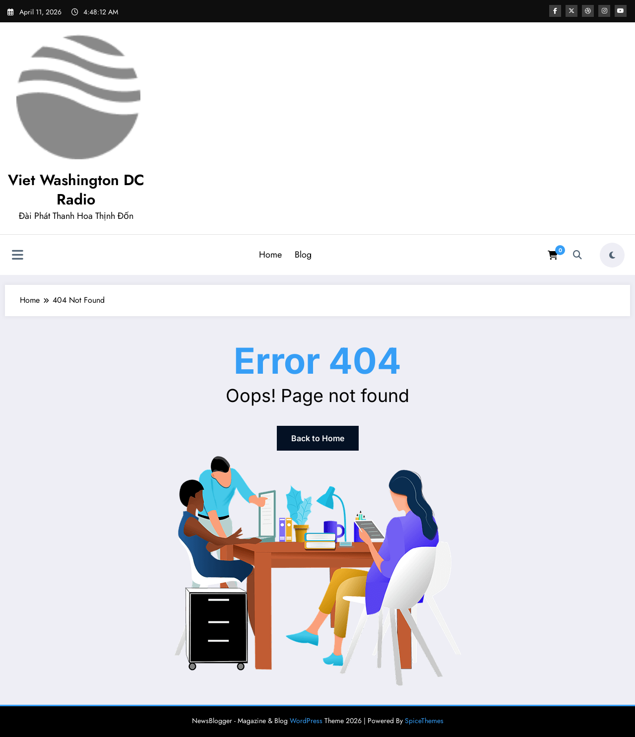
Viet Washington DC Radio (76, 189)
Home (270, 254)
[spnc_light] (612, 255)
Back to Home (317, 438)
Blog (303, 254)
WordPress (306, 721)
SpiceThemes (424, 721)
